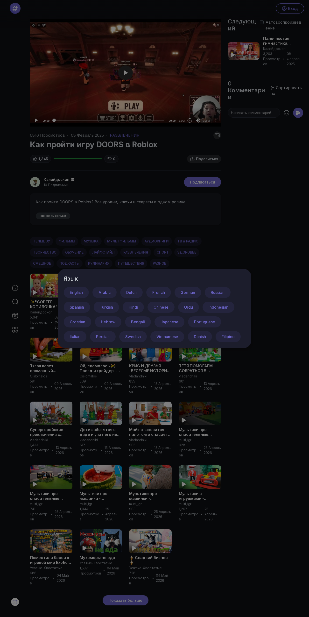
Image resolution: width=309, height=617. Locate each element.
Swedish (133, 336)
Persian (103, 336)
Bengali (138, 321)
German (188, 292)
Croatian (77, 321)
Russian (218, 292)
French (158, 292)
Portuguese (204, 321)
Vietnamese (167, 336)
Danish (200, 336)
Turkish (106, 307)
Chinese (161, 307)
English (76, 292)
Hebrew (108, 321)
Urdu (188, 307)
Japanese (169, 321)
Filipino (228, 336)
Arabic (104, 292)
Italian (75, 336)
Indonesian (218, 307)
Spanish (77, 307)
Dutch (131, 292)
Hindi (133, 307)
